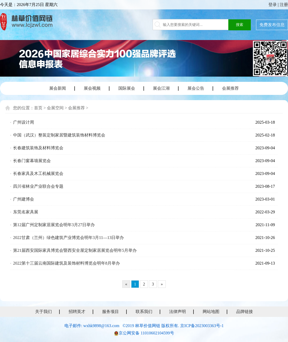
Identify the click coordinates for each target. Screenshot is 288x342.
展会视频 (92, 88)
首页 (38, 108)
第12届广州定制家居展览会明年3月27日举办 (54, 225)
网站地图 (211, 311)
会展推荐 (230, 88)
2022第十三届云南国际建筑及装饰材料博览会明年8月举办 (66, 263)
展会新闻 (57, 88)
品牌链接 (244, 311)
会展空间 (55, 108)
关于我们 (43, 311)
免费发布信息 (272, 24)
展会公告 (195, 88)
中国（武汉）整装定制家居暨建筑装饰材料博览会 (59, 135)
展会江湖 (161, 88)
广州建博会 (23, 199)
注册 (284, 4)
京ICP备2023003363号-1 (202, 325)
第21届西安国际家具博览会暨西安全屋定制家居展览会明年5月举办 (75, 250)
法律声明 (177, 311)
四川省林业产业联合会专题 (38, 186)
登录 (272, 4)
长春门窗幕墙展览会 (32, 160)
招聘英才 (77, 311)
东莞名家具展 (25, 212)
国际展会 (126, 88)
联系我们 (144, 311)
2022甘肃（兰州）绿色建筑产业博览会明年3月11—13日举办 (68, 237)
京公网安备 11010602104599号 (146, 333)
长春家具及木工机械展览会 (38, 173)
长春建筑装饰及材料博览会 (38, 148)
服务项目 (110, 311)
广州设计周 (23, 122)
